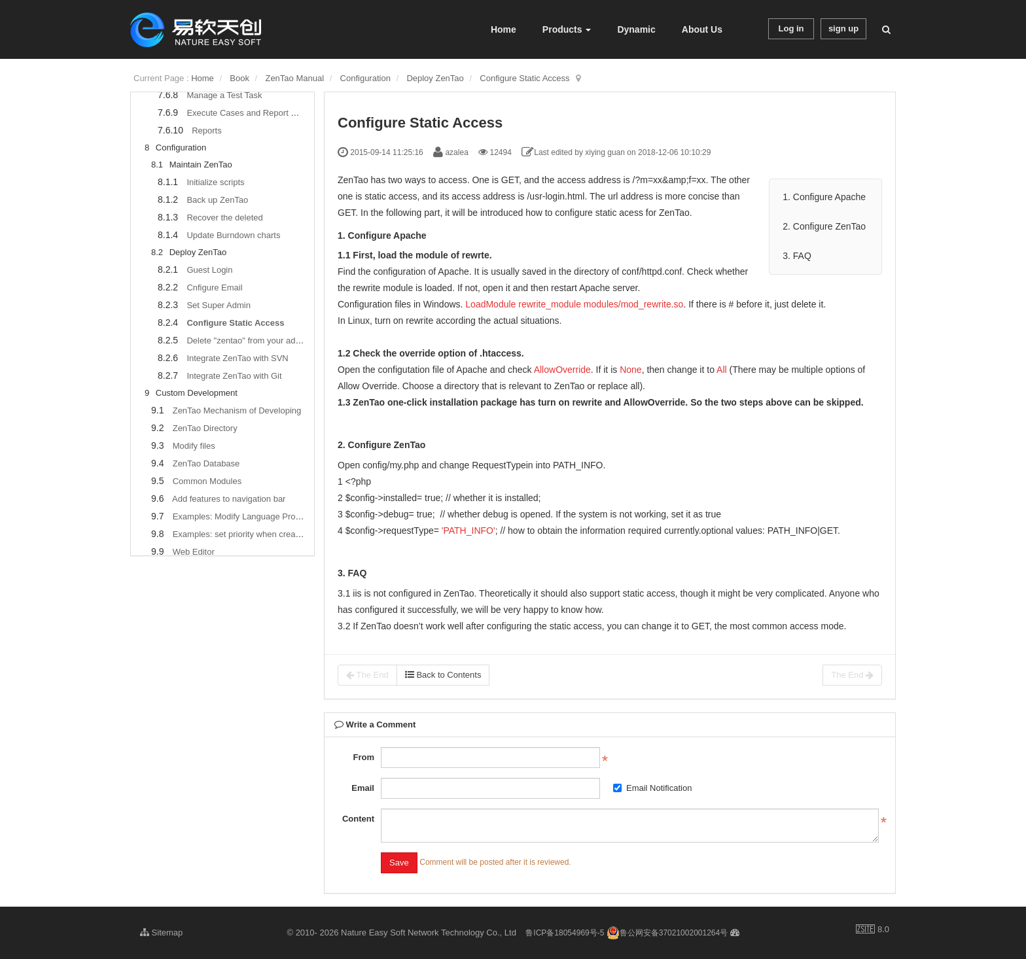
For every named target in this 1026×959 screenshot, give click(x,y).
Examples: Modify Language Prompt (241, 516)
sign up (843, 28)
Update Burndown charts (233, 235)
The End (367, 675)
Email (362, 788)
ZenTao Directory (205, 428)
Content (358, 819)
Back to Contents (443, 675)
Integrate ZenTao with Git (233, 376)
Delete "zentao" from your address (251, 340)
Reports (207, 130)
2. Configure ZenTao (824, 226)
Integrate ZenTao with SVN (237, 358)
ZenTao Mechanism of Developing (237, 410)
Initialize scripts (215, 182)
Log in (791, 28)
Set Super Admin (218, 305)
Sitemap (161, 932)
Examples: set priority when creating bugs (251, 534)
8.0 (872, 930)
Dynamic (636, 29)
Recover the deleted (224, 217)
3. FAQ (797, 256)
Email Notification (652, 788)
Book (239, 78)
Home (503, 29)
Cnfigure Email (214, 287)
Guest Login (209, 270)
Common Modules (207, 481)
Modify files (194, 446)
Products (567, 29)
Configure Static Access (524, 78)
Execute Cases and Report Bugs (248, 113)
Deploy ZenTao (434, 78)
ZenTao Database (206, 463)
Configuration (365, 78)
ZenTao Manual (294, 78)
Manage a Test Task (224, 95)
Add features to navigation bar (228, 499)
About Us (702, 29)
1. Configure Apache (825, 197)
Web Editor (194, 552)
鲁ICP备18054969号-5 (564, 932)
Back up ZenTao (217, 200)
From (363, 757)
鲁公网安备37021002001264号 (667, 932)
